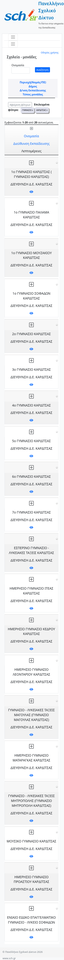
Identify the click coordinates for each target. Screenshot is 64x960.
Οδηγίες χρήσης (50, 52)
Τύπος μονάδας (33, 94)
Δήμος (33, 86)
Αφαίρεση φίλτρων (20, 104)
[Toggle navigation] (13, 37)
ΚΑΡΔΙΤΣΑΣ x (41, 110)
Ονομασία (17, 65)
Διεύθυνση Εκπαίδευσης (31, 143)
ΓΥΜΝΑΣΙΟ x (27, 110)
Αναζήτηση (42, 69)
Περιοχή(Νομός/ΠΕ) (33, 82)
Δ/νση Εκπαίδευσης (33, 90)
